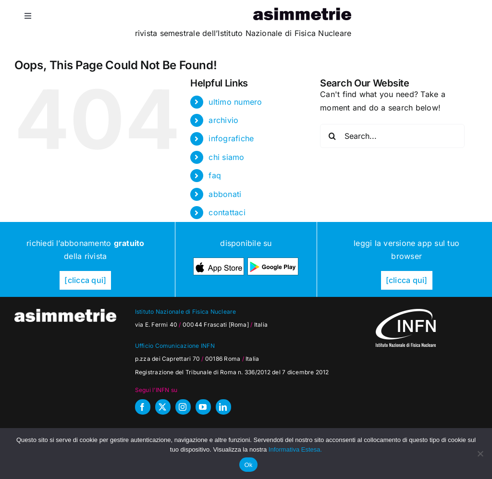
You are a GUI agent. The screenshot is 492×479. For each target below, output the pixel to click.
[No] (480, 453)
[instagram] (183, 407)
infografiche (231, 138)
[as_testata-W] (65, 313)
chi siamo (226, 157)
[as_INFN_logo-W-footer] (406, 313)
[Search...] (392, 136)
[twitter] (163, 407)
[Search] (332, 136)
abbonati (225, 194)
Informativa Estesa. (295, 449)
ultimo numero (235, 102)
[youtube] (203, 407)
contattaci (227, 212)
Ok (248, 464)
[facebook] (142, 407)
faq (215, 175)
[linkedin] (223, 407)
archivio (223, 120)
